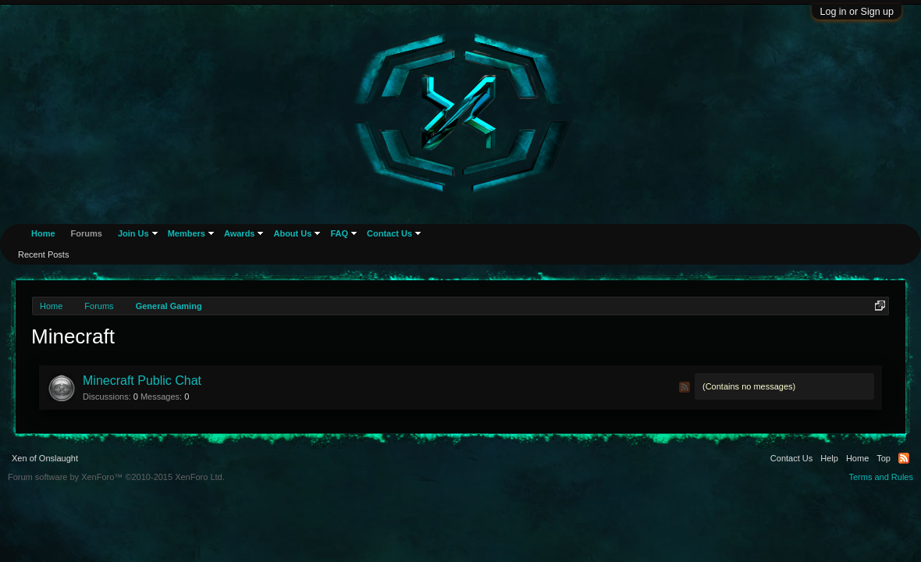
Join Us (133, 233)
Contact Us (389, 233)
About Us (292, 233)
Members (186, 233)
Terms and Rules (880, 477)
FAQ (339, 233)
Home (43, 233)
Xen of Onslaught (45, 458)
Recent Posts (43, 254)
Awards (239, 233)
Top (884, 458)
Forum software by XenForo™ (116, 477)
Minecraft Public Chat (142, 380)
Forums (86, 233)
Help (829, 458)
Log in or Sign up (857, 11)
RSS (684, 387)
